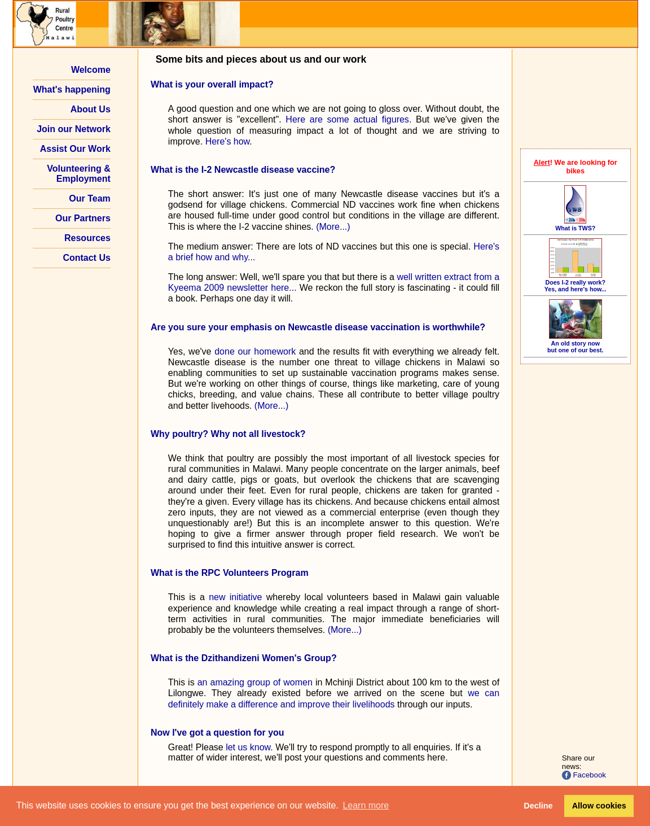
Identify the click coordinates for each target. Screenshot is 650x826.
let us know (248, 747)
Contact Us (86, 258)
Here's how (227, 141)
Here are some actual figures (347, 119)
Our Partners (83, 218)
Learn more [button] (365, 805)
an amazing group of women (255, 682)
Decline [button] (538, 805)
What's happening (72, 89)
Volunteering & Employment (79, 173)
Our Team (90, 198)
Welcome (91, 70)
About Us (91, 109)
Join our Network (74, 129)
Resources (87, 238)
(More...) (333, 226)
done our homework (255, 351)
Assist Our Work (75, 149)
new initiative (235, 597)
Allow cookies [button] (599, 805)
